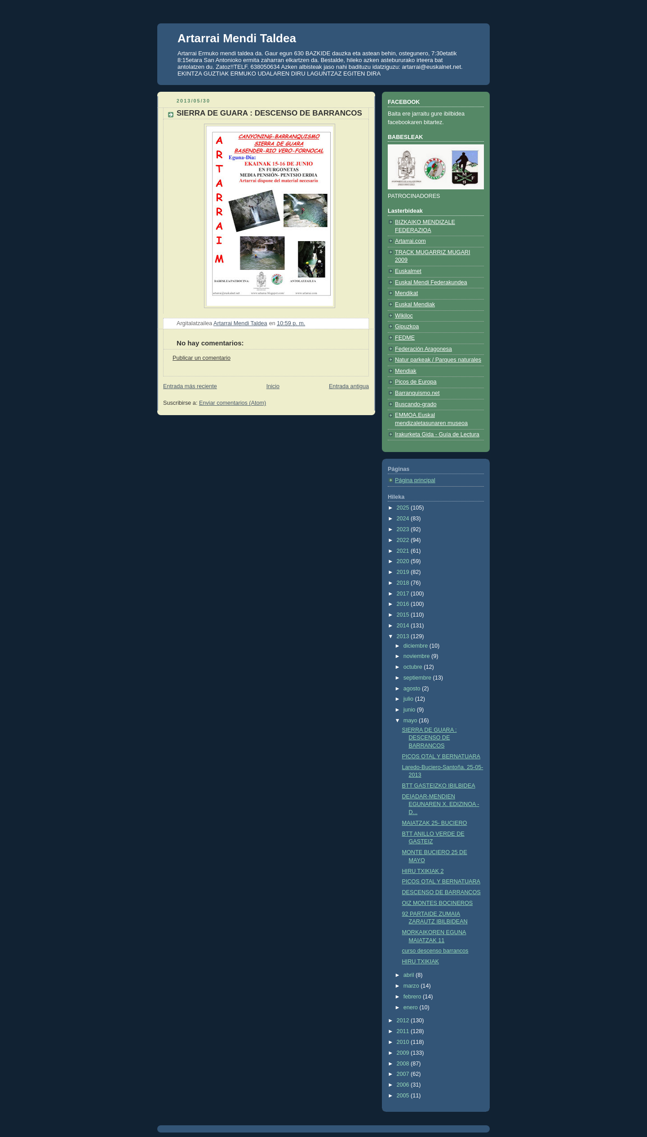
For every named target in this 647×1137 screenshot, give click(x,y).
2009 (404, 1053)
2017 (404, 594)
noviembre (417, 656)
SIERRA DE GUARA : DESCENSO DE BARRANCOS (429, 738)
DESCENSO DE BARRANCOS (441, 892)
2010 (404, 1042)
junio (410, 710)
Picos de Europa (416, 382)
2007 (404, 1074)
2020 (404, 561)
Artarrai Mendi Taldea (236, 38)
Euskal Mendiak (415, 304)
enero (411, 1007)
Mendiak (406, 371)
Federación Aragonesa (423, 349)
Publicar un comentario (201, 358)
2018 (404, 583)
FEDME (405, 338)
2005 (404, 1095)
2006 (404, 1085)
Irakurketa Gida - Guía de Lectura (437, 434)
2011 (404, 1031)
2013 (404, 636)
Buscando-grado (416, 404)
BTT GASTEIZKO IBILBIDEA (438, 786)
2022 (404, 540)
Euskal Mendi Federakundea (431, 282)
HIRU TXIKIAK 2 (423, 871)
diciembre (416, 646)
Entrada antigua (349, 386)
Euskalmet (408, 271)
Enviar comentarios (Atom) (232, 403)
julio (409, 699)
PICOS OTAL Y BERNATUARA (441, 756)
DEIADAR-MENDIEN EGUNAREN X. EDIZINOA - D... (440, 804)
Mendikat (406, 293)
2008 (404, 1064)
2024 (404, 518)
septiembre (418, 678)
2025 (404, 508)
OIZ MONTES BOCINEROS (437, 903)
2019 (404, 572)
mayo (411, 720)
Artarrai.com (410, 241)
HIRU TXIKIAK (420, 961)
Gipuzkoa (407, 326)
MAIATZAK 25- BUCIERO (434, 823)
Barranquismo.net (417, 393)
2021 (404, 551)
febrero (413, 997)
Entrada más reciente (190, 386)
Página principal (415, 480)
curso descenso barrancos (435, 951)
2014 (404, 625)
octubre (413, 667)
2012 (404, 1020)
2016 (404, 604)
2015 (404, 615)
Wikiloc (404, 316)
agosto (412, 688)
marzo (412, 986)
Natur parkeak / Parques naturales (438, 360)
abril (409, 975)
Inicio (272, 386)
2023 (404, 529)
